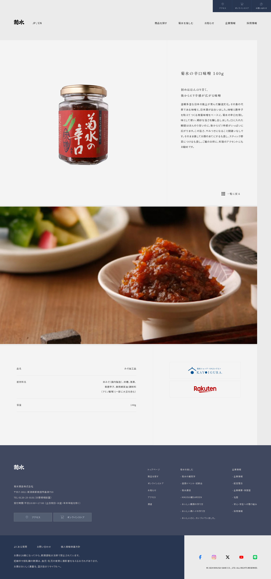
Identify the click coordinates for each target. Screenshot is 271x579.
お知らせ (209, 23)
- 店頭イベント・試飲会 (191, 483)
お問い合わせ (44, 546)
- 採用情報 (237, 511)
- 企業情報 (237, 476)
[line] (255, 557)
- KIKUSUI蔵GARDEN (191, 497)
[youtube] (241, 557)
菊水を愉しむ (186, 469)
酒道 (150, 504)
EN (40, 23)
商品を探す (153, 476)
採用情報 (252, 23)
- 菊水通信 (185, 490)
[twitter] (228, 557)
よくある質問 (20, 546)
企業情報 (236, 469)
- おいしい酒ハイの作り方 (192, 511)
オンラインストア (72, 517)
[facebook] (200, 557)
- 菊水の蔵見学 (187, 476)
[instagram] (214, 557)
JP (34, 23)
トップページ (154, 469)
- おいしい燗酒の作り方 (191, 504)
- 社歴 (235, 497)
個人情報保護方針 (70, 546)
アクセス (33, 517)
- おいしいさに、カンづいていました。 (198, 517)
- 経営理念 (237, 483)
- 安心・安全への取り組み (244, 504)
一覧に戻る (231, 193)
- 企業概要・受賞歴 (241, 490)
